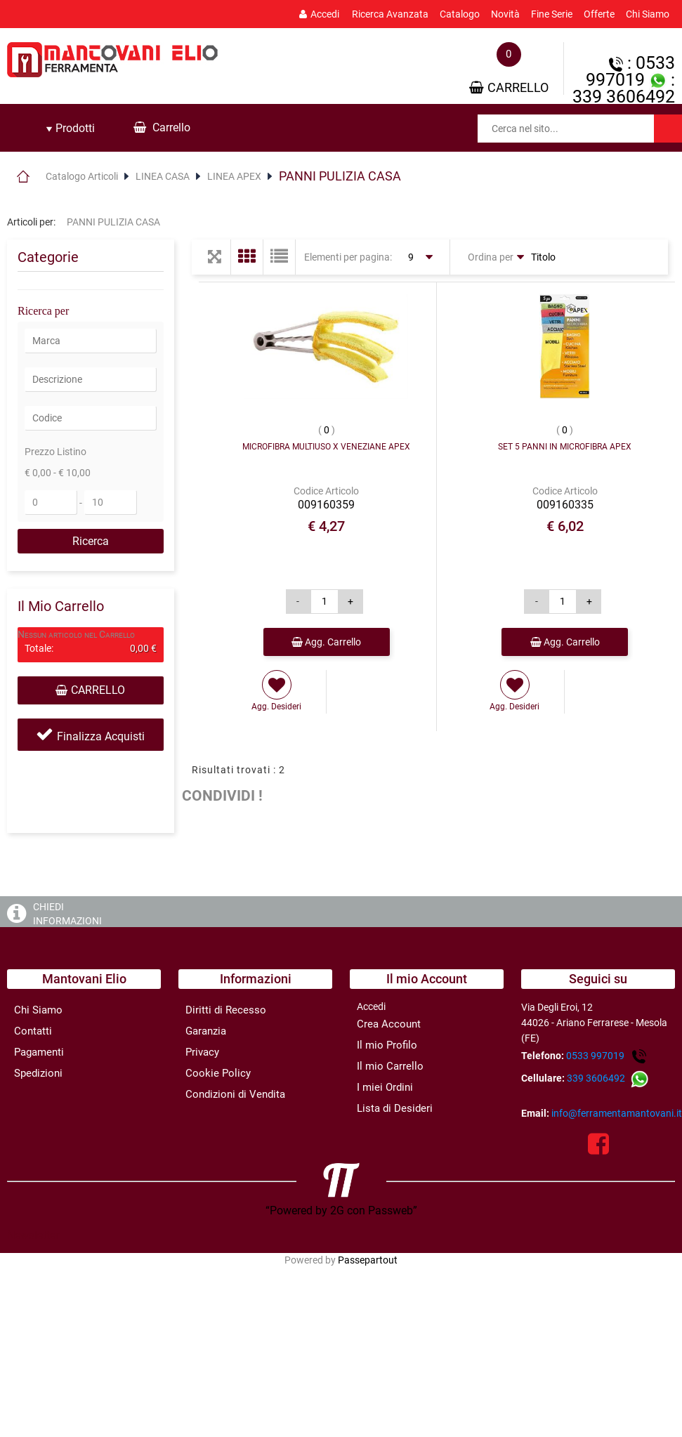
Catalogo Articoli (82, 176)
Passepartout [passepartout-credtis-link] (368, 1260)
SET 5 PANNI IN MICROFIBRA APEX (564, 447)
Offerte (599, 14)
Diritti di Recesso (225, 1010)
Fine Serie (551, 14)
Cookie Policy (218, 1073)
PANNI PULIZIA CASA (340, 176)
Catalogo (460, 14)
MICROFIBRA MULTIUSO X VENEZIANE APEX (326, 447)
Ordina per (490, 257)
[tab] (70, 128)
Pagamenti (39, 1052)
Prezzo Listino (55, 451)
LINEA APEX (234, 176)
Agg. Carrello (326, 642)
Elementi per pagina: (348, 257)
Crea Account (389, 1024)
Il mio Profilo (387, 1045)
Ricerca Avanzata (390, 14)
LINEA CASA (163, 176)
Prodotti (70, 128)
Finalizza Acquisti (101, 736)
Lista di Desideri (395, 1108)
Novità (505, 14)
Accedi (319, 14)
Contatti (33, 1031)
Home (23, 176)
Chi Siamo (647, 14)
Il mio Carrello (390, 1066)
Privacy (202, 1052)
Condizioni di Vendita (235, 1094)
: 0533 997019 (630, 71)
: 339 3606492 (623, 88)
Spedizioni (38, 1073)
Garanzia (205, 1031)
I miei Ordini (385, 1087)
